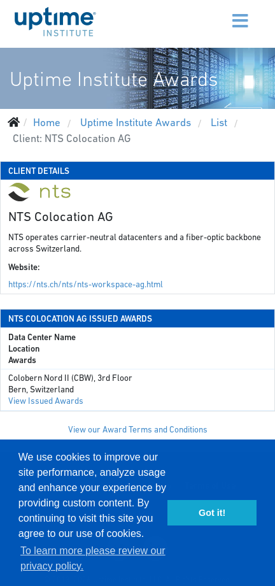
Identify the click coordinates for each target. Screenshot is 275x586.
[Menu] (214, 12)
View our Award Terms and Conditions (138, 429)
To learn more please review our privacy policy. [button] (93, 558)
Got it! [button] (212, 513)
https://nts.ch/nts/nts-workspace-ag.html (85, 284)
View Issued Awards (45, 401)
